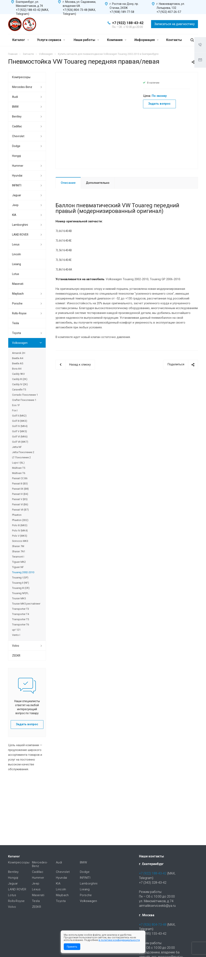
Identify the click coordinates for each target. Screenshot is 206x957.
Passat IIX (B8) (20, 488)
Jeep (15, 205)
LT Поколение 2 (21, 457)
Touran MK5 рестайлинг (26, 603)
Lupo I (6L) (18, 462)
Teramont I (18, 556)
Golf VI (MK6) (20, 436)
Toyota (16, 333)
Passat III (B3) (20, 483)
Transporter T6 (20, 624)
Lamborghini (20, 224)
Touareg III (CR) (21, 587)
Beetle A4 (17, 358)
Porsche (17, 303)
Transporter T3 (20, 608)
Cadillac (17, 126)
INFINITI (16, 185)
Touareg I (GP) (20, 577)
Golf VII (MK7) (20, 441)
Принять (72, 946)
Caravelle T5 (19, 389)
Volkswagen (20, 342)
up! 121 (16, 629)
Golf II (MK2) (19, 415)
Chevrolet (18, 136)
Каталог (20, 40)
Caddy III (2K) (19, 379)
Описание (68, 183)
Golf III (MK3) (19, 420)
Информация (146, 40)
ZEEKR (16, 655)
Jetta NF (17, 446)
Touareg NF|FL (20, 593)
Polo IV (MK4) (20, 530)
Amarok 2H (18, 352)
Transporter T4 (20, 614)
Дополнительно (97, 183)
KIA (14, 215)
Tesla (15, 323)
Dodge (16, 146)
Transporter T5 (20, 619)
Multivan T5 (18, 467)
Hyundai (17, 175)
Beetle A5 (17, 363)
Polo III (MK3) (19, 525)
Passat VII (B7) (20, 509)
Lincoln (16, 254)
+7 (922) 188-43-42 (127, 23)
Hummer (17, 165)
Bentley (17, 116)
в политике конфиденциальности (119, 940)
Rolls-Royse (19, 313)
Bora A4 (16, 368)
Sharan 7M (18, 546)
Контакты (174, 40)
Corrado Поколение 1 (25, 394)
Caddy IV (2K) (20, 384)
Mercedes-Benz (22, 87)
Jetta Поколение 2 (23, 452)
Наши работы (86, 40)
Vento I (16, 634)
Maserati (17, 283)
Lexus (16, 244)
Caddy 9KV (18, 373)
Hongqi (16, 155)
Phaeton (17, 514)
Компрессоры (21, 77)
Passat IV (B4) (20, 493)
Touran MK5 (19, 598)
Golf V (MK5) (19, 431)
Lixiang (16, 264)
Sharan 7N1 (18, 551)
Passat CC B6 (19, 478)
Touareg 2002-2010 (23, 572)
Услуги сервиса (51, 40)
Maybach (18, 293)
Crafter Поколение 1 (24, 399)
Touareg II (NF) (20, 582)
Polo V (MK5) (19, 535)
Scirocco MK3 (20, 540)
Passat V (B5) (20, 499)
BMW (15, 106)
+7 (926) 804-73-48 (152, 924)
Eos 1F (16, 405)
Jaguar (16, 195)
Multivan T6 (18, 473)
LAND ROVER (20, 234)
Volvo (15, 645)
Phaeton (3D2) (20, 520)
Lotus (15, 274)
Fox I (15, 410)
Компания (116, 40)
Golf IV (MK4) (20, 426)
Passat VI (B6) (20, 504)
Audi (15, 96)
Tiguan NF (18, 567)
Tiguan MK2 (19, 561)
